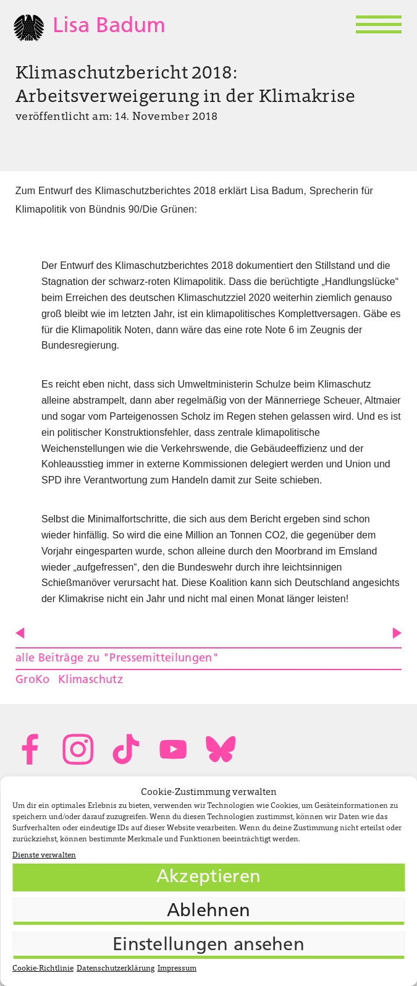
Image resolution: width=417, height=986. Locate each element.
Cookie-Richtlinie (43, 968)
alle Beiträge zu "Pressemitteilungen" (117, 659)
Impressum (177, 968)
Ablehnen (208, 911)
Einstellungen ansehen (208, 945)
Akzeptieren (208, 877)
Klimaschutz (90, 680)
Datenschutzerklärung (115, 968)
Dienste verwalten (44, 855)
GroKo (32, 680)
